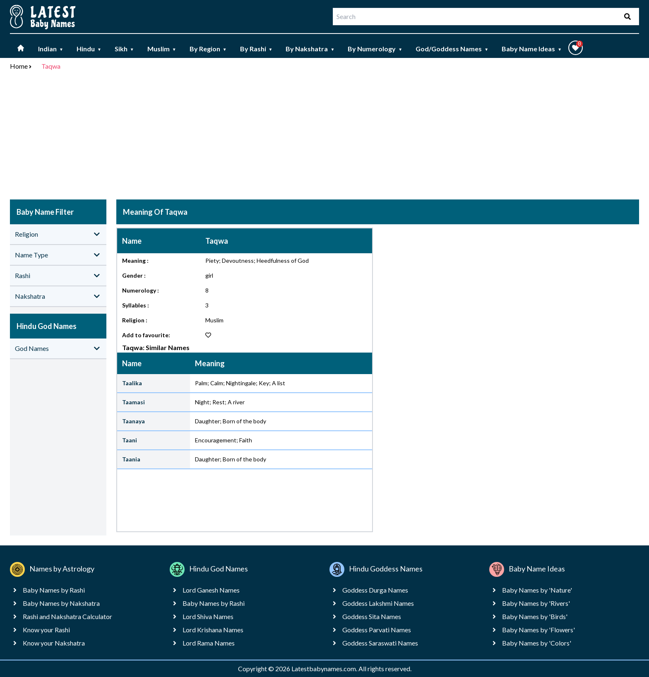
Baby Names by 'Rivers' (536, 603)
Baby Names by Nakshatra (61, 603)
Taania (131, 459)
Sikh (124, 49)
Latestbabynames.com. (324, 668)
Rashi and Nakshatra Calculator (67, 616)
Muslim (161, 49)
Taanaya (133, 421)
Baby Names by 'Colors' (536, 643)
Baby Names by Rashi (54, 590)
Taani (129, 440)
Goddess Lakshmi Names (378, 603)
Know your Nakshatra (54, 643)
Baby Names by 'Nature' (537, 590)
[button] (575, 48)
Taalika (132, 383)
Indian (50, 49)
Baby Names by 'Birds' (534, 616)
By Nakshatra (310, 49)
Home (19, 66)
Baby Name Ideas (532, 49)
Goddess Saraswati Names (380, 643)
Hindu (89, 49)
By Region (208, 49)
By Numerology (375, 49)
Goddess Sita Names (371, 616)
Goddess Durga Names (375, 590)
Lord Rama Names (209, 643)
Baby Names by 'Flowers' (538, 630)
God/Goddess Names (452, 49)
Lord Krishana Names (213, 630)
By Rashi (256, 49)
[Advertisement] (324, 136)
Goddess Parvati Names (376, 630)
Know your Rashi (46, 630)
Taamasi (133, 402)
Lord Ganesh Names (211, 590)
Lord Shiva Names (208, 616)
